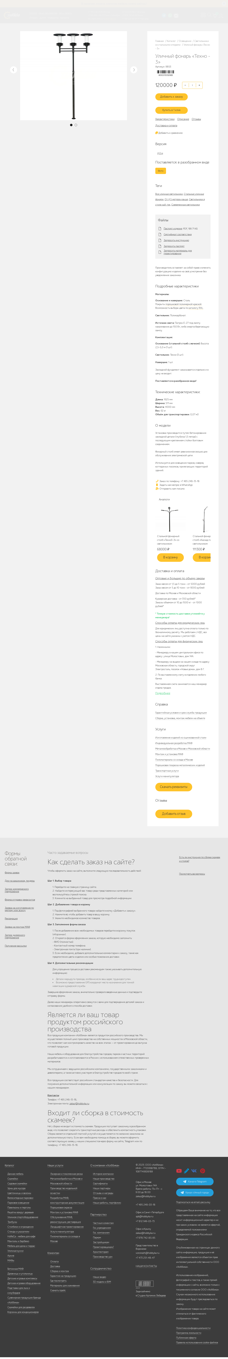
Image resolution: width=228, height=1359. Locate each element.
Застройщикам (101, 1244)
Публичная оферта (186, 1339)
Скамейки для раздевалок (21, 1309)
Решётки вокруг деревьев (20, 1214)
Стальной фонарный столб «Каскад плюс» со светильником (205, 540)
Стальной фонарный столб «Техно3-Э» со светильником (168, 540)
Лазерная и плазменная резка (66, 1175)
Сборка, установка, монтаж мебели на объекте (180, 718)
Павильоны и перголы (19, 1209)
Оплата (54, 1263)
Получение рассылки (16, 952)
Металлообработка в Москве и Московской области (182, 748)
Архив (10, 1257)
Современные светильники (185, 204)
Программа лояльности (188, 1334)
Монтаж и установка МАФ (169, 754)
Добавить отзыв (174, 814)
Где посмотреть (58, 1282)
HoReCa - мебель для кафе (21, 1238)
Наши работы (65, 13)
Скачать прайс (58, 1292)
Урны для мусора (16, 1190)
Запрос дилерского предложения (15, 942)
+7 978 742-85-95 (130, 15)
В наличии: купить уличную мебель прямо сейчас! (114, 3)
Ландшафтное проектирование (67, 1228)
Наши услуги (55, 1167)
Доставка (55, 1268)
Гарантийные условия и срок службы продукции (181, 712)
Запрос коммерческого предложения (17, 892)
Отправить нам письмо (170, 488)
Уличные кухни (15, 1252)
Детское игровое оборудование (23, 1285)
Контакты (64, 17)
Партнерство (97, 1216)
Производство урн (102, 1258)
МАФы (10, 1262)
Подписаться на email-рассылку (193, 1204)
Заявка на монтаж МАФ (17, 932)
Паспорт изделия (173, 228)
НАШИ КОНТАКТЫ (146, 1267)
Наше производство (48, 13)
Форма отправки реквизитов (20, 902)
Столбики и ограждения (20, 1228)
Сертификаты (100, 1185)
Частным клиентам (103, 1224)
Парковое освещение (18, 1204)
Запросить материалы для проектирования (178, 252)
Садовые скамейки (17, 1185)
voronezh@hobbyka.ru (147, 1254)
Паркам (97, 1239)
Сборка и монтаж (59, 1272)
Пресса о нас (99, 1199)
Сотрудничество (99, 1270)
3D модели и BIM (102, 1283)
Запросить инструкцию (176, 240)
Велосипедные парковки (20, 1199)
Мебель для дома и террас (21, 1247)
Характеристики (165, 118)
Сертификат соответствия (178, 234)
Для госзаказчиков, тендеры (20, 881)
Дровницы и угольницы (20, 1275)
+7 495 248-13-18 (95, 12)
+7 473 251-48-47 (129, 12)
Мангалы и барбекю (18, 1243)
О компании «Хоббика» (103, 1167)
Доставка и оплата (166, 125)
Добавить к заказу (173, 98)
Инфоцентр (53, 17)
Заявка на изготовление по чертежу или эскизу (19, 912)
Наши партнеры (101, 1190)
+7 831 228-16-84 (129, 18)
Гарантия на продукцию (63, 1277)
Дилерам (33, 17)
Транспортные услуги (167, 770)
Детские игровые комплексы (22, 1280)
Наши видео (99, 1278)
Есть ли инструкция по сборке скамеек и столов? (199, 859)
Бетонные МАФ (15, 1270)
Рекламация (11, 923)
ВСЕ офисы (111, 18)
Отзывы (196, 118)
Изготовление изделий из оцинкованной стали (180, 737)
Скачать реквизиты (173, 787)
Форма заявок (12, 872)
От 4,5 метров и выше (176, 199)
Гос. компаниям (101, 1234)
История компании (103, 1175)
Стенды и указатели (18, 1233)
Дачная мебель (15, 1175)
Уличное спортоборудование (22, 1218)
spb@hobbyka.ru (144, 1218)
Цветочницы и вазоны (19, 1194)
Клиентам (53, 1254)
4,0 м (160, 152)
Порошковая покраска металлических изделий (180, 765)
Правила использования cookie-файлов (197, 1344)
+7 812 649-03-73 (96, 15)
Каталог (33, 13)
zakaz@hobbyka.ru (96, 18)
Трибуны (12, 1223)
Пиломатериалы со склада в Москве (174, 759)
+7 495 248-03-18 (145, 1206)
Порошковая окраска (61, 1209)
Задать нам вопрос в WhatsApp (174, 484)
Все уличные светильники (169, 193)
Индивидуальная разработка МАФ (173, 743)
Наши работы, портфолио (107, 1204)
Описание (183, 118)
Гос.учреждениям (102, 1229)
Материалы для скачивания (65, 1287)
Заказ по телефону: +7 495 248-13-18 (177, 480)
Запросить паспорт (174, 246)
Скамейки (12, 1180)
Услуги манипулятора (167, 776)
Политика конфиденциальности (193, 1329)
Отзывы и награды (103, 1194)
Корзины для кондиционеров (22, 1313)
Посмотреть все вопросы (192, 876)
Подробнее (162, 693)
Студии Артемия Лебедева (151, 1297)
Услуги (43, 17)
